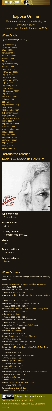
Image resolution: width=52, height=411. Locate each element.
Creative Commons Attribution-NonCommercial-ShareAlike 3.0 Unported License (23, 404)
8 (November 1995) (10, 63)
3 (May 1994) (7, 50)
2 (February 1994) (9, 47)
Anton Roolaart (13, 314)
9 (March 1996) (8, 66)
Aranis (7, 261)
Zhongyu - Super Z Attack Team (22, 355)
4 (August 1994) (8, 53)
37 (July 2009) (7, 142)
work (22, 396)
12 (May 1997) (8, 74)
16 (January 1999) (9, 85)
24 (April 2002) (8, 107)
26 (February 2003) (10, 113)
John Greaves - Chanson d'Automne (24, 303)
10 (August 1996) (9, 69)
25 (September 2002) (10, 110)
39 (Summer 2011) (9, 148)
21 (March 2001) (8, 99)
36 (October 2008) (9, 140)
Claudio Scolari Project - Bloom (22, 336)
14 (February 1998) (10, 80)
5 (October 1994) (9, 55)
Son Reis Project (14, 330)
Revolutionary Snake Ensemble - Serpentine (27, 284)
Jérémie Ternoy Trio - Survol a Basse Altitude (28, 371)
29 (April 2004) (8, 121)
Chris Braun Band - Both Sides (21, 382)
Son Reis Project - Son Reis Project (23, 325)
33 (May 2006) (8, 132)
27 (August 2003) (9, 115)
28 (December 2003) (10, 118)
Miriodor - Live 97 (16, 366)
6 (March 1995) (8, 58)
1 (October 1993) (9, 44)
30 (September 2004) (10, 123)
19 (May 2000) (8, 93)
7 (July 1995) (7, 61)
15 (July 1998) (7, 82)
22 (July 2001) (7, 102)
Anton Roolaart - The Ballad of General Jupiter (28, 308)
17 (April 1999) (8, 88)
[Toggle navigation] (9, 9)
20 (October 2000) (9, 96)
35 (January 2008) (9, 137)
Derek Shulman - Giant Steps (21, 289)
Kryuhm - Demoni (16, 360)
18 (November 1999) (10, 91)
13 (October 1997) (9, 77)
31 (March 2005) (8, 126)
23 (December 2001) (10, 104)
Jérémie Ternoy (13, 377)
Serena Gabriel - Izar (17, 388)
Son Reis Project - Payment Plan (22, 319)
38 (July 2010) (7, 145)
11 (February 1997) (10, 72)
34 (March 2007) (8, 134)
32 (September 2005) (10, 129)
